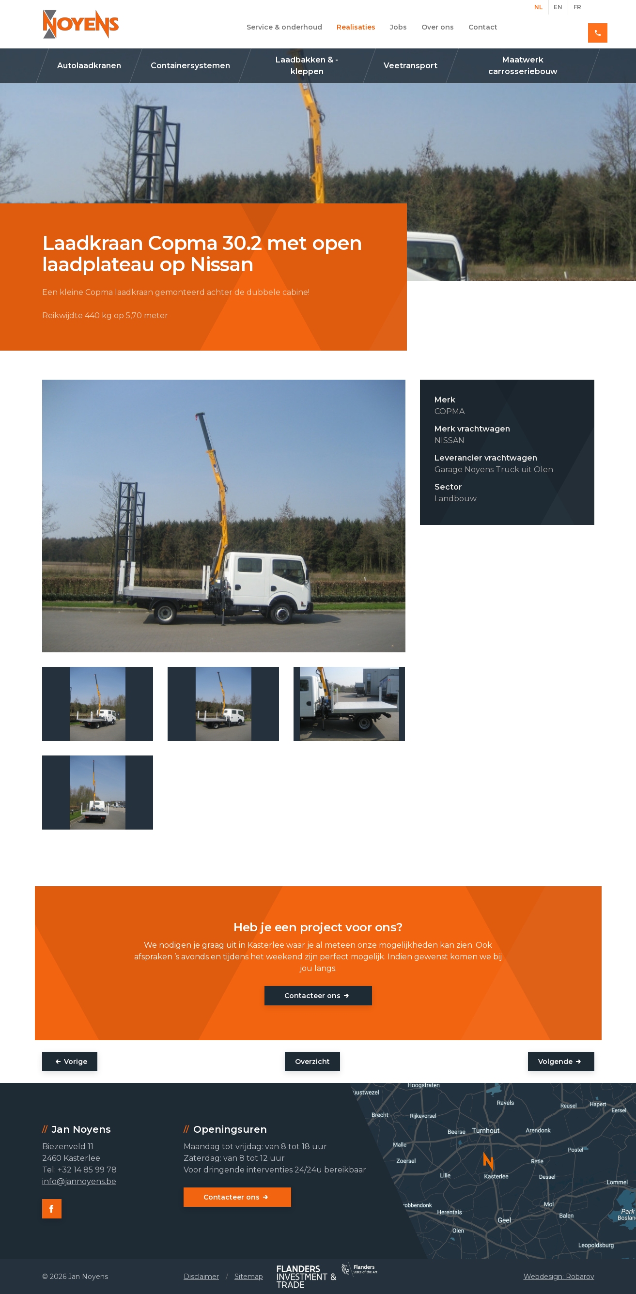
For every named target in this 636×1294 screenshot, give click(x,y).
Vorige (75, 1061)
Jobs (398, 27)
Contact (482, 27)
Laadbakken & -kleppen (307, 65)
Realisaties (356, 27)
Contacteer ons (312, 995)
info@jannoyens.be (79, 1181)
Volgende (555, 1061)
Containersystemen (190, 65)
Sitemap (248, 1276)
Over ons (437, 27)
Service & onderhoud (284, 27)
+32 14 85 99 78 (559, 27)
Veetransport (410, 65)
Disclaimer (201, 1276)
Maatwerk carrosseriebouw (523, 65)
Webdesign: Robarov (559, 1276)
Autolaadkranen (89, 65)
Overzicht (312, 1061)
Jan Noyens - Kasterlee (81, 24)
